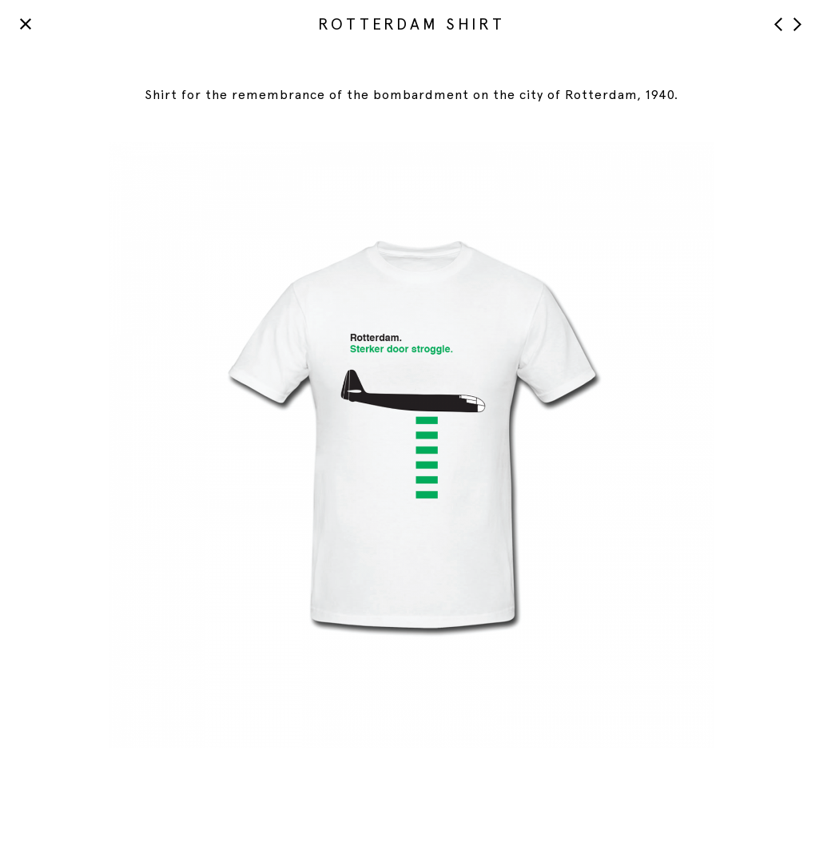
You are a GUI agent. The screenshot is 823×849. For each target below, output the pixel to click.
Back (26, 24)
